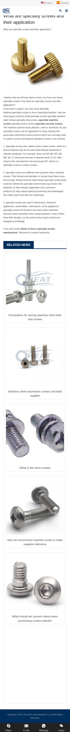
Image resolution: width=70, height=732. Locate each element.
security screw (53, 124)
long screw (31, 120)
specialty (44, 120)
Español (62, 3)
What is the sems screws (35, 467)
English (46, 3)
